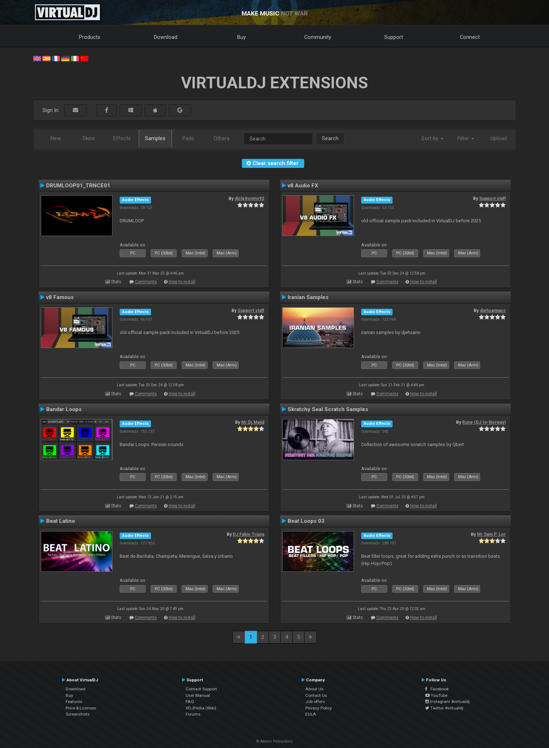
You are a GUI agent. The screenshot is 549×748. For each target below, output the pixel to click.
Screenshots (77, 714)
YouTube (436, 695)
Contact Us (316, 695)
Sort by (432, 138)
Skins (89, 138)
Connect (470, 37)
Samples (155, 138)
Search (330, 138)
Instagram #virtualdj (447, 701)
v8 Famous (60, 297)
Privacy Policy (318, 708)
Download (165, 37)
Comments (146, 281)
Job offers (315, 701)
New (55, 138)
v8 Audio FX (303, 185)
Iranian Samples (308, 297)
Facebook (437, 688)
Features (74, 701)
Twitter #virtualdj (444, 708)
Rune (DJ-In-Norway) (484, 422)
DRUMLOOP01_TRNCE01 (78, 185)
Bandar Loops (63, 409)
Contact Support (201, 688)
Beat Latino (60, 521)
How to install (182, 281)
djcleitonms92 (249, 198)
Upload (499, 138)
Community (317, 37)
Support (393, 37)
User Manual (198, 695)
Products (89, 37)
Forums (193, 714)
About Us (314, 688)
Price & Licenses (81, 708)
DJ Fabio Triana (248, 534)
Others (222, 138)
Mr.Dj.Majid (252, 422)
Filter (465, 138)
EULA (310, 714)
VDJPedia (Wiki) (201, 708)
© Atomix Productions (274, 741)
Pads (188, 138)
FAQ (190, 701)
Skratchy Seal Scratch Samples (328, 409)
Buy (241, 37)
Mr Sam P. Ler (491, 534)
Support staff (492, 198)
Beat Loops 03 (306, 521)
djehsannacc (493, 310)
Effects (122, 138)
